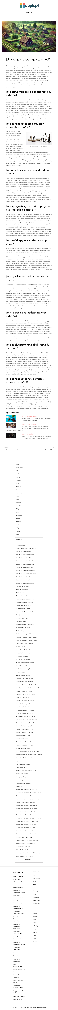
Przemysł (18, 502)
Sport (17, 512)
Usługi (17, 528)
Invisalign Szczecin (21, 545)
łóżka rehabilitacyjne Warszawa (24, 856)
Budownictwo (19, 467)
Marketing (18, 480)
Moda (17, 483)
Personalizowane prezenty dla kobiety (26, 824)
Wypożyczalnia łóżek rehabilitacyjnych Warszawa (29, 754)
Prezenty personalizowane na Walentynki (26, 796)
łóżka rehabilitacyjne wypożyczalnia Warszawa (28, 853)
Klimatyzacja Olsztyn (21, 777)
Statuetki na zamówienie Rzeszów (25, 561)
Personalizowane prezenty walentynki (25, 812)
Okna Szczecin (20, 786)
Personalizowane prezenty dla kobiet (25, 827)
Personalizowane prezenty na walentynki (26, 808)
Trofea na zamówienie (22, 589)
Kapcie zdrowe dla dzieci (23, 650)
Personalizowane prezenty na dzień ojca (26, 789)
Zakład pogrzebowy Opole (23, 608)
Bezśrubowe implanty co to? (23, 634)
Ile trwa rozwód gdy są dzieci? (30, 416)
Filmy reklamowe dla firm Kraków (25, 624)
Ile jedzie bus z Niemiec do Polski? (25, 713)
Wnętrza (18, 531)
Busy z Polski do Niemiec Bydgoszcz (25, 726)
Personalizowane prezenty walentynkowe (26, 805)
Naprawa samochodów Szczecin (24, 678)
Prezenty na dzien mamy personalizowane (27, 723)
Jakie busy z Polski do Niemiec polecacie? (27, 637)
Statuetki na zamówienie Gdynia (24, 567)
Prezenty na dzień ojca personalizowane (26, 720)
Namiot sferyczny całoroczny (23, 605)
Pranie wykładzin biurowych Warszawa (26, 758)
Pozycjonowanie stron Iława (23, 847)
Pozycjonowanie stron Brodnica (24, 837)
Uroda (17, 525)
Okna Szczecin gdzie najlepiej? (24, 643)
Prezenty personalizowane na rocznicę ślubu (27, 799)
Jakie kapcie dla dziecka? (23, 697)
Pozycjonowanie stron (21, 618)
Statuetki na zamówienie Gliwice (24, 558)
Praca (17, 496)
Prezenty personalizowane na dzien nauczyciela (28, 834)
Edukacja (18, 471)
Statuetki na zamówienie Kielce (24, 551)
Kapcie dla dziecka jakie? (23, 704)
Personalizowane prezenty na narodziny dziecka (28, 793)
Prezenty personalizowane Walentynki (25, 802)
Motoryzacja (19, 487)
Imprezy (18, 477)
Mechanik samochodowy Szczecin (25, 669)
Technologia (19, 515)
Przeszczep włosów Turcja (23, 735)
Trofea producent (20, 593)
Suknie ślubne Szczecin (22, 774)
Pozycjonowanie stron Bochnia (24, 615)
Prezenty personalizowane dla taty (25, 729)
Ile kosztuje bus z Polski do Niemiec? (26, 685)
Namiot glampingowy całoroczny (24, 602)
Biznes (17, 464)
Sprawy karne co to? (21, 767)
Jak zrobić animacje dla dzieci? (30, 424)
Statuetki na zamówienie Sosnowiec (25, 570)
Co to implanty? (20, 631)
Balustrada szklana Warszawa (23, 859)
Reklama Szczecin (20, 672)
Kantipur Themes (32, 1007)
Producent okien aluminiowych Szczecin (26, 770)
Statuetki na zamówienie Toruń (24, 580)
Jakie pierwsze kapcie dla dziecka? (25, 700)
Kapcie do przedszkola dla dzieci (25, 662)
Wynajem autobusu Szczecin (23, 761)
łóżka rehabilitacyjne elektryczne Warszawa (27, 751)
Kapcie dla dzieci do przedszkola (25, 653)
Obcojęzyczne (19, 493)
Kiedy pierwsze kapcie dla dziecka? (25, 716)
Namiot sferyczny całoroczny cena (25, 599)
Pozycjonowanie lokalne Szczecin (25, 681)
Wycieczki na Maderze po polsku (24, 612)
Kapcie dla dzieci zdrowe (23, 659)
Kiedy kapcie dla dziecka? (23, 707)
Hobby (18, 474)
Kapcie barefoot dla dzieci (23, 627)
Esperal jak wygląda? (27, 434)
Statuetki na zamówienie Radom (24, 577)
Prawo (17, 499)
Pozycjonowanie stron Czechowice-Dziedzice (27, 840)
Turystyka (18, 521)
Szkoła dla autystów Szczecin (23, 850)
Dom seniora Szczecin (22, 739)
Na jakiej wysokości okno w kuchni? (26, 548)
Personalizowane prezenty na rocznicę (26, 815)
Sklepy (18, 509)
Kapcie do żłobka (20, 647)
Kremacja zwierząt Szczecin (23, 764)
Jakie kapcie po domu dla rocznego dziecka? (28, 688)
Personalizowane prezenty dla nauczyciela (27, 831)
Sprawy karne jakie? (21, 666)
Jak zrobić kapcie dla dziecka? (24, 691)
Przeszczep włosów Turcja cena (24, 732)
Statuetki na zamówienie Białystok (25, 564)
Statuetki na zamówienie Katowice (25, 554)
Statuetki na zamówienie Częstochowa (26, 574)
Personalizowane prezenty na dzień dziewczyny (28, 818)
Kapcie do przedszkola (22, 656)
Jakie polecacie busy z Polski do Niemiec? (27, 640)
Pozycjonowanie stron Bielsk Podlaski (25, 843)
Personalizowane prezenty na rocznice (26, 742)
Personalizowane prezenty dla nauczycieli (27, 821)
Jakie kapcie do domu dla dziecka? (25, 694)
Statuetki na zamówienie (22, 596)
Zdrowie (18, 534)
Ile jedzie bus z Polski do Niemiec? (25, 710)
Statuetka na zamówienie (22, 586)
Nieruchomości (20, 490)
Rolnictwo (18, 506)
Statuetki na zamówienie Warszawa (25, 583)
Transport (18, 518)
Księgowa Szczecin (21, 621)
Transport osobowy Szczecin (23, 675)
